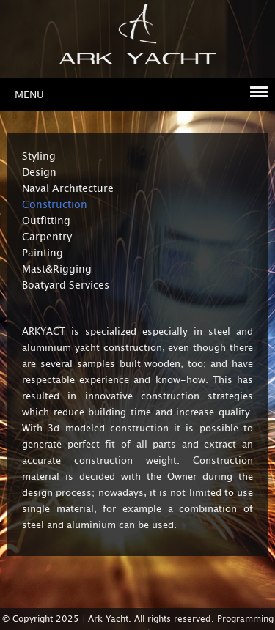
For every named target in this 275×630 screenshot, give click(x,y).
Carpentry (47, 237)
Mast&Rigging (57, 269)
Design (39, 172)
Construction (54, 204)
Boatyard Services (65, 285)
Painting (42, 253)
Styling (39, 156)
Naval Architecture (68, 188)
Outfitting (46, 220)
